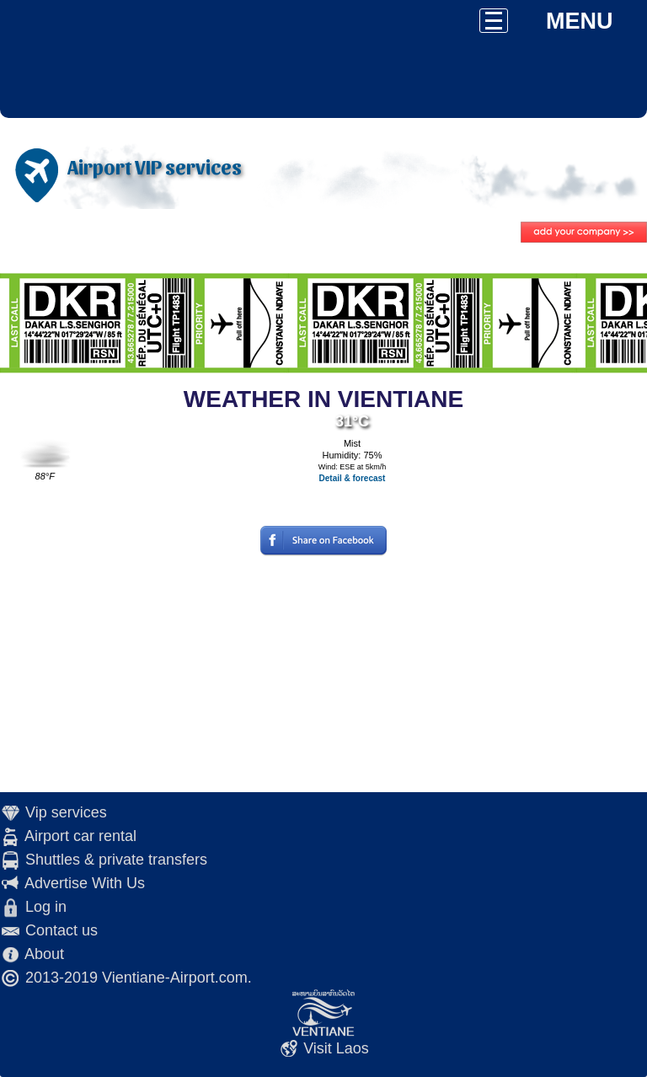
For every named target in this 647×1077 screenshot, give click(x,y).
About (44, 954)
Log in (46, 906)
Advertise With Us (84, 883)
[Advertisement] (323, 674)
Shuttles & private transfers (116, 859)
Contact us (61, 930)
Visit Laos (336, 1048)
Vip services (66, 812)
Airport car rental (80, 836)
